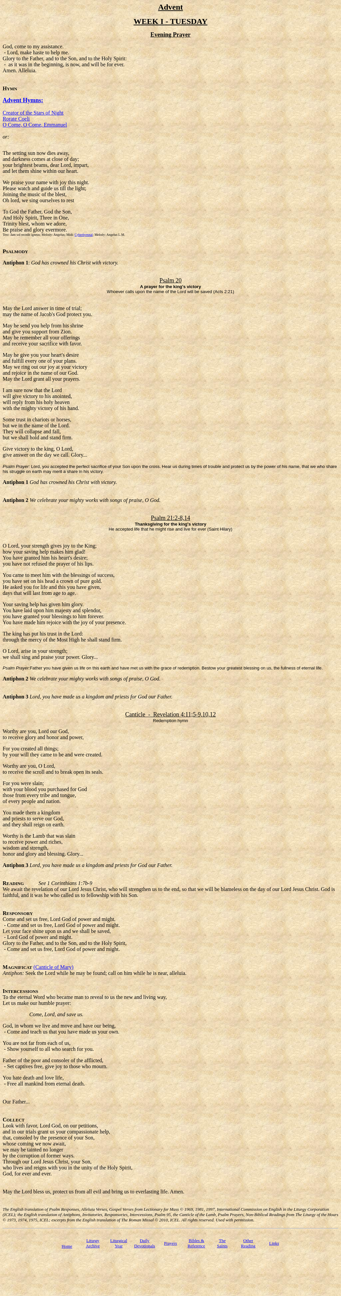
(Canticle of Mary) (54, 967)
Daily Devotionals (144, 1243)
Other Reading (248, 1243)
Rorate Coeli (16, 119)
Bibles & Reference (196, 1243)
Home (67, 1246)
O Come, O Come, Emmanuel (35, 125)
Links (274, 1243)
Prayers (170, 1243)
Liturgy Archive (93, 1243)
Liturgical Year (118, 1243)
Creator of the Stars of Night (33, 113)
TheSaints (222, 1243)
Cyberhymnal (84, 234)
